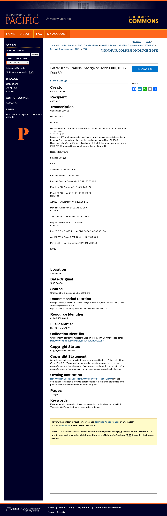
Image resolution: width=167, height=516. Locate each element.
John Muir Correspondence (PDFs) (65, 49)
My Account (84, 508)
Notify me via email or (20, 72)
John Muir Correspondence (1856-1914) (136, 45)
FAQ (71, 508)
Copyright (61, 512)
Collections (12, 84)
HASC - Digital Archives (87, 45)
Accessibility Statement (108, 508)
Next (148, 41)
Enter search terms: (15, 50)
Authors (10, 91)
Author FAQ (12, 103)
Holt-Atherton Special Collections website (24, 115)
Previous (137, 41)
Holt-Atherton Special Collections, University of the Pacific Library (81, 379)
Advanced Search (15, 68)
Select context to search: (18, 58)
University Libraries (65, 45)
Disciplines (11, 88)
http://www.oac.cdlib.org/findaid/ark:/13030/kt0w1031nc (77, 341)
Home (52, 45)
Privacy (51, 512)
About (62, 508)
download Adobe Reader (107, 422)
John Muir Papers (108, 45)
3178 (85, 49)
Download (145, 68)
